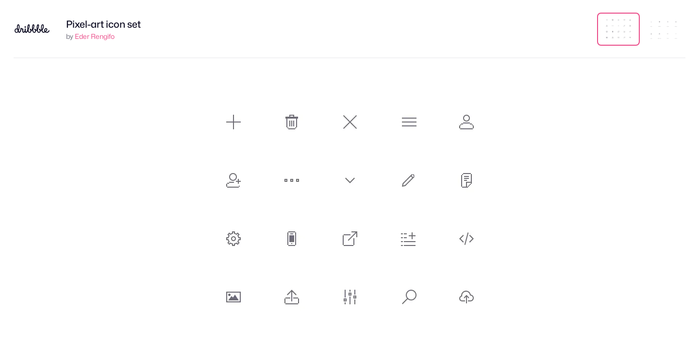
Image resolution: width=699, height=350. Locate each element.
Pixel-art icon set (103, 24)
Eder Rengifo (95, 36)
